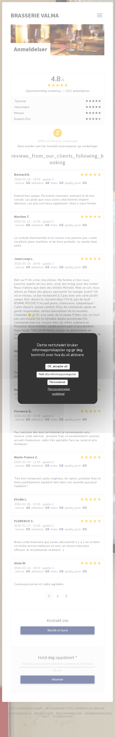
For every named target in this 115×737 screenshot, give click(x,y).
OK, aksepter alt (57, 366)
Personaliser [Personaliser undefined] (57, 382)
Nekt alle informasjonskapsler (57, 374)
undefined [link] (58, 394)
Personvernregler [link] (59, 389)
